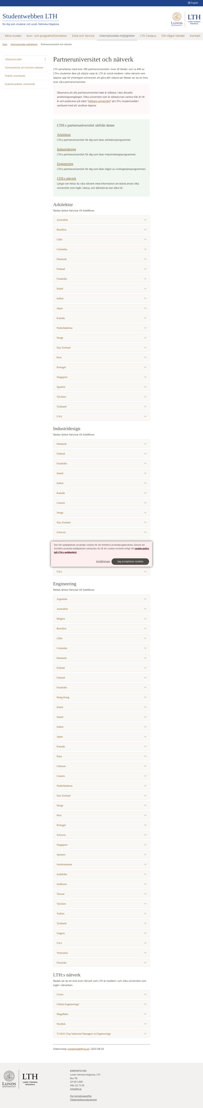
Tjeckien (101, 397)
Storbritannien (101, 864)
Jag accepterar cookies (130, 561)
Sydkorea (101, 884)
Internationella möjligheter (117, 36)
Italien (101, 298)
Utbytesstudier (25, 59)
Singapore (101, 377)
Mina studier (13, 36)
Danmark (101, 259)
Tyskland (101, 406)
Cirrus (101, 994)
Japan (101, 308)
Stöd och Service (83, 36)
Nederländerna (101, 328)
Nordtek (101, 1024)
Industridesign (66, 149)
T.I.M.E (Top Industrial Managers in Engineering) (101, 1034)
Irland (101, 288)
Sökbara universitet (99, 101)
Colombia (101, 249)
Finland (101, 269)
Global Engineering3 (101, 1004)
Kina (101, 756)
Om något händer (173, 36)
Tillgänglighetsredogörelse (83, 1100)
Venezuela (101, 953)
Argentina (101, 599)
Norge (101, 338)
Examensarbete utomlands (20, 84)
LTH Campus (148, 36)
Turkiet (101, 913)
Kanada (101, 318)
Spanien (101, 387)
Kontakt (195, 36)
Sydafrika (101, 874)
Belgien (101, 619)
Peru (101, 357)
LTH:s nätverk (66, 178)
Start (4, 44)
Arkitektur (64, 134)
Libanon (101, 766)
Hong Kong (101, 697)
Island (101, 473)
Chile (101, 239)
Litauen (101, 503)
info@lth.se (75, 1089)
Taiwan (101, 894)
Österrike (101, 963)
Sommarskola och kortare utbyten (24, 68)
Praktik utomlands (15, 76)
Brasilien (101, 229)
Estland (101, 668)
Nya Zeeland (101, 347)
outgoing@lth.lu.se (78, 1049)
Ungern (101, 933)
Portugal (101, 367)
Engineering (65, 164)
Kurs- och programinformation (47, 36)
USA (101, 416)
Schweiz (101, 532)
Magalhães (101, 1014)
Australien (101, 220)
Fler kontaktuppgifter (81, 1096)
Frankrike (101, 279)
